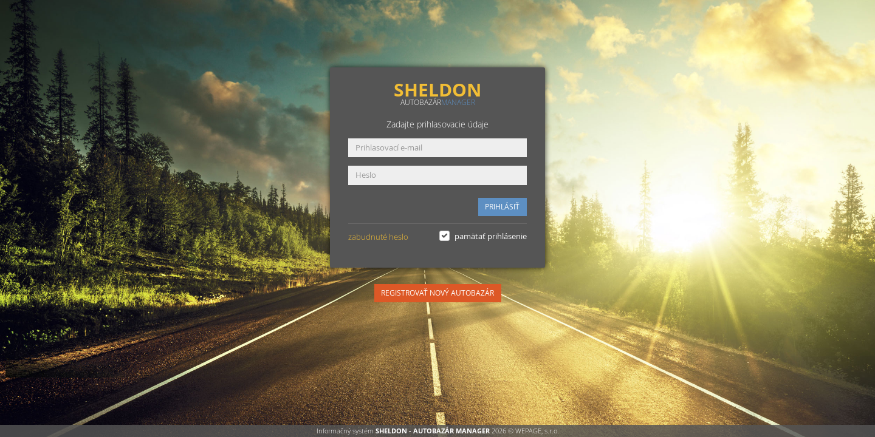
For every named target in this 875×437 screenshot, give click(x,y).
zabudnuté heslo (378, 236)
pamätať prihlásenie (491, 236)
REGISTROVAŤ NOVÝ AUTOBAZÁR (437, 293)
